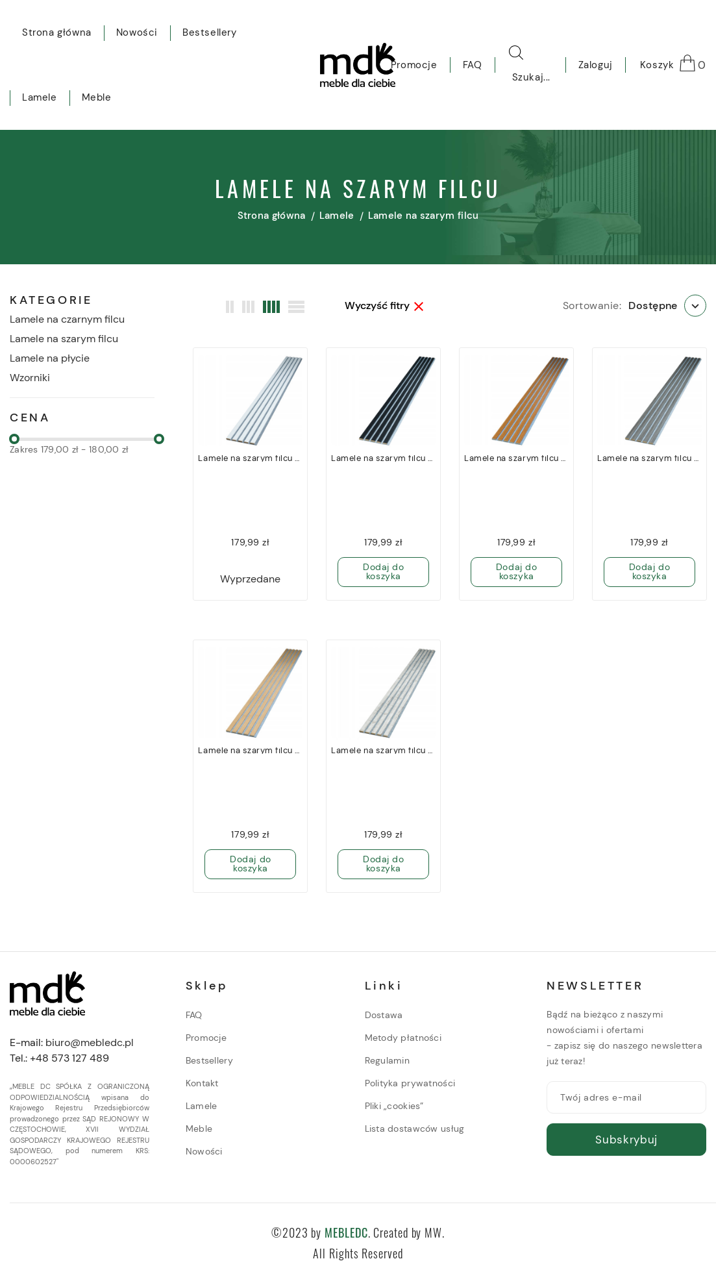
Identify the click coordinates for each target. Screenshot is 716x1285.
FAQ (194, 1015)
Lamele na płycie (50, 358)
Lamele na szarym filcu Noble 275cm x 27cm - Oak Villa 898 (250, 750)
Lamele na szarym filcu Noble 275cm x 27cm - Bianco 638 (250, 458)
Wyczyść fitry (384, 306)
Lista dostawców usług (415, 1128)
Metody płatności (403, 1037)
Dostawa (384, 1015)
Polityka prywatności (410, 1083)
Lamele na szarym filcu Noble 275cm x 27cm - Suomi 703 (383, 750)
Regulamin (387, 1060)
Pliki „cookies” (394, 1106)
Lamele (201, 1106)
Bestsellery (209, 1060)
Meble (199, 1128)
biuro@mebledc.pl (89, 1042)
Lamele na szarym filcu (64, 338)
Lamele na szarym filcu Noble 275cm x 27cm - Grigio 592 (649, 458)
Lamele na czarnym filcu (67, 319)
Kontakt (202, 1083)
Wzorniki (30, 377)
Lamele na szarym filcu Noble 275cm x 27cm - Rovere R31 (516, 458)
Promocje (206, 1037)
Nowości (204, 1151)
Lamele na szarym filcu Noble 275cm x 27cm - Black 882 (383, 458)
